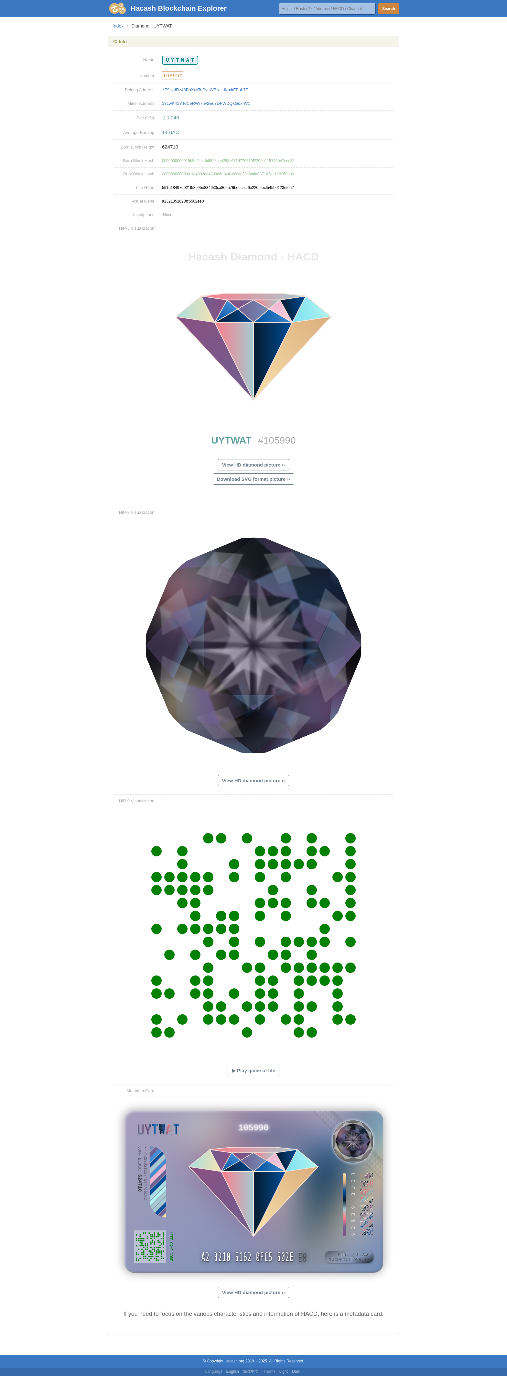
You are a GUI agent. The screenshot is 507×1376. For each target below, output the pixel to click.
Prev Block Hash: (139, 173)
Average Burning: (139, 132)
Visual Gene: (144, 201)
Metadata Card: (141, 1090)
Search (388, 8)
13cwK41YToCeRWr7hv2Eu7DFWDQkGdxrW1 (206, 103)
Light (283, 1371)
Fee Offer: (146, 118)
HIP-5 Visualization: (137, 228)
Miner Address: (141, 103)
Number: (147, 75)
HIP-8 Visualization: (137, 512)
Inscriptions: (144, 214)
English (232, 1371)
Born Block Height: (138, 147)
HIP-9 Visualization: (137, 800)
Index (118, 25)
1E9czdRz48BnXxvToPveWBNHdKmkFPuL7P (205, 89)
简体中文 (251, 1371)
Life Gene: (146, 187)
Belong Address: (140, 89)
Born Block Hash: (139, 160)
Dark (296, 1371)
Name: (149, 59)
